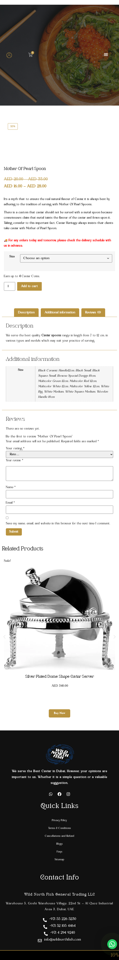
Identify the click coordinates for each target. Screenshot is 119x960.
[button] (106, 54)
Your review (14, 460)
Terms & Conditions (59, 828)
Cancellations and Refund (59, 836)
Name (11, 487)
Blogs (59, 844)
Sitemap (59, 859)
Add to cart (29, 286)
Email (10, 502)
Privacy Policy (59, 820)
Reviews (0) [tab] (93, 312)
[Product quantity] (9, 286)
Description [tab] (26, 312)
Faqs (59, 852)
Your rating (15, 448)
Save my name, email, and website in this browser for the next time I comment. (58, 523)
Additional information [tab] (60, 312)
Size (12, 256)
